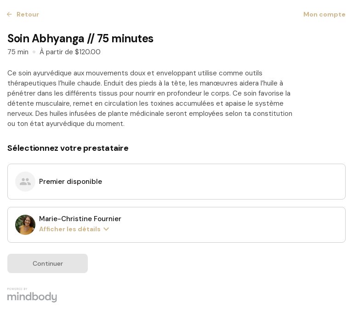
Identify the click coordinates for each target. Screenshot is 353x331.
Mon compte (324, 14)
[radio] (176, 182)
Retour (23, 14)
